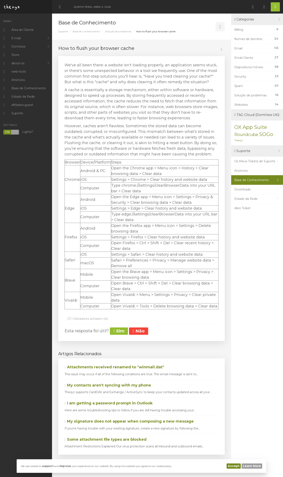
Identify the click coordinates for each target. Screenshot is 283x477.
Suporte (63, 31)
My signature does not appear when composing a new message (129, 421)
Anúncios (257, 170)
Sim (118, 331)
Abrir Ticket (257, 208)
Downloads (257, 189)
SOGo (266, 134)
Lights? (18, 132)
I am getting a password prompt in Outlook (109, 403)
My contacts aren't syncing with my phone (108, 385)
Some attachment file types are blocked (105, 439)
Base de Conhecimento (86, 31)
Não (138, 331)
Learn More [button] (252, 466)
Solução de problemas (118, 31)
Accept (234, 466)
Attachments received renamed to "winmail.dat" (114, 367)
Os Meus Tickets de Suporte (257, 161)
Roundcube (246, 134)
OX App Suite (250, 127)
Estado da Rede (257, 198)
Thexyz (238, 140)
